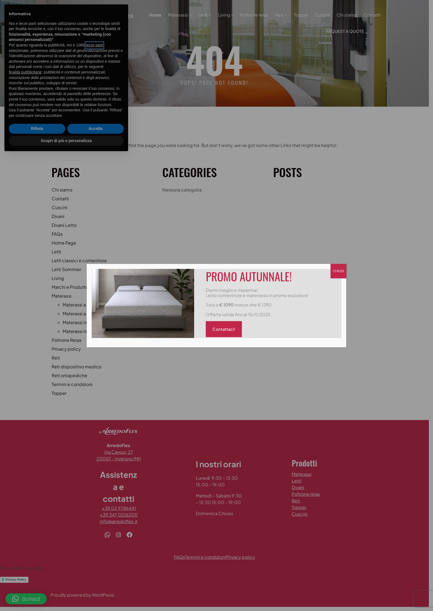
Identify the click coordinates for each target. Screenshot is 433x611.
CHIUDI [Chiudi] (338, 271)
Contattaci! (224, 329)
